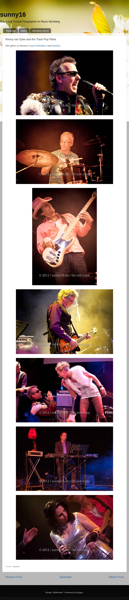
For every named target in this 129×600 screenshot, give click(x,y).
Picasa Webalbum (38, 46)
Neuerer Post (13, 577)
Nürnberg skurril (40, 30)
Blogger (79, 592)
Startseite (10, 30)
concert (16, 566)
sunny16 (13, 14)
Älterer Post (116, 577)
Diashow (56, 46)
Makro (24, 30)
